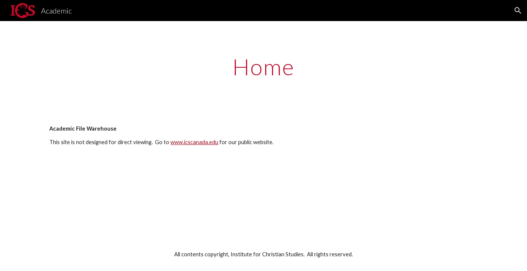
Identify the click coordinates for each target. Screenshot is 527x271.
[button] (518, 11)
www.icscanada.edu (194, 142)
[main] (263, 66)
